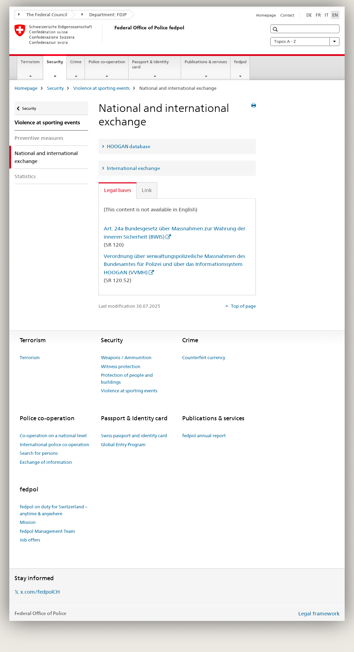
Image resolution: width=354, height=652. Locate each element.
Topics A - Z (305, 41)
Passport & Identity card (150, 64)
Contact (287, 15)
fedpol (240, 61)
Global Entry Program (123, 444)
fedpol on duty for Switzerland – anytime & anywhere (53, 510)
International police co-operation (54, 444)
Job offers (30, 540)
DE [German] (309, 15)
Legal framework (318, 613)
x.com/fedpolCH (40, 591)
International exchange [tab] (133, 168)
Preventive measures (39, 138)
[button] (276, 29)
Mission (28, 522)
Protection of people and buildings (127, 378)
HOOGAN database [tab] (128, 146)
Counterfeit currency (203, 357)
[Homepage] (113, 34)
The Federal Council (42, 14)
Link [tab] (147, 190)
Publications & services (206, 61)
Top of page (243, 306)
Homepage (266, 15)
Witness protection (120, 366)
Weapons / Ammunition (126, 357)
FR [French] (318, 15)
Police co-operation (106, 61)
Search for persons (39, 453)
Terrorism (30, 61)
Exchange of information (46, 462)
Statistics (25, 176)
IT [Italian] (326, 15)
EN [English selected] (335, 15)
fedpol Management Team (47, 531)
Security (56, 64)
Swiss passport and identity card (134, 435)
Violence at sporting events (101, 88)
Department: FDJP (104, 14)
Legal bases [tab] (117, 190)
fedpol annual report (204, 435)
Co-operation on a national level (53, 435)
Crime (76, 61)
